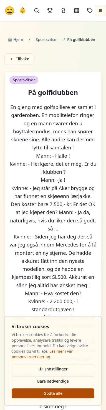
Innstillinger (52, 369)
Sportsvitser (47, 39)
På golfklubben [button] (53, 92)
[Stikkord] (90, 10)
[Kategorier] (77, 10)
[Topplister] (50, 10)
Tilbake (19, 58)
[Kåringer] (63, 10)
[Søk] (37, 10)
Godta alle (53, 393)
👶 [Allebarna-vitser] (22, 10)
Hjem (15, 39)
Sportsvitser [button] (24, 79)
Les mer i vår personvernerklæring (42, 354)
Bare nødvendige (53, 381)
